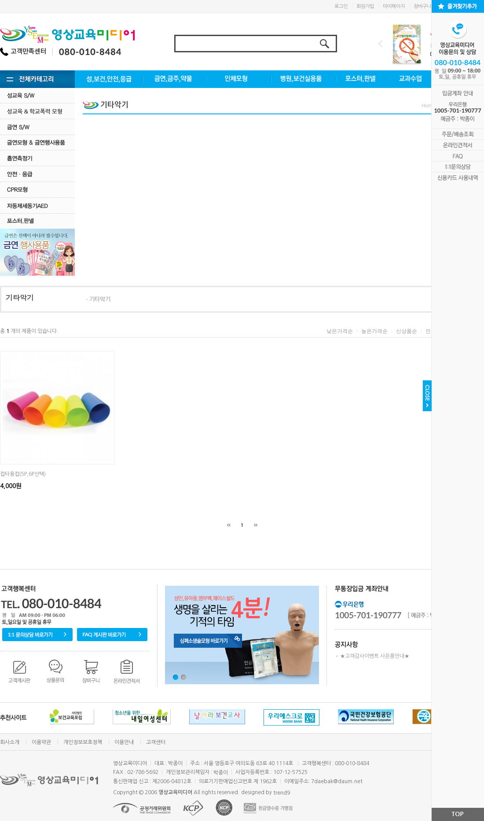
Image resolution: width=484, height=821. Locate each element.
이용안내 (124, 742)
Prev (380, 43)
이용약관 (41, 742)
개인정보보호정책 (82, 742)
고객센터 (155, 742)
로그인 (341, 6)
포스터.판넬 (37, 220)
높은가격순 (374, 331)
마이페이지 (394, 6)
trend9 (281, 792)
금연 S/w (37, 126)
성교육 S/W (37, 95)
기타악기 (99, 299)
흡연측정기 (37, 158)
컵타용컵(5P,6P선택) (23, 474)
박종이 (220, 772)
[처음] (228, 525)
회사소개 (9, 742)
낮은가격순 (339, 331)
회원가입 (365, 6)
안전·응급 (37, 173)
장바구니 (422, 6)
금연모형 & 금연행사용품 (37, 142)
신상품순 (406, 331)
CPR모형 (37, 189)
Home (429, 105)
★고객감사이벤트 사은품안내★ (374, 656)
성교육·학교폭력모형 (37, 111)
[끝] (255, 525)
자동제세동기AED (37, 205)
